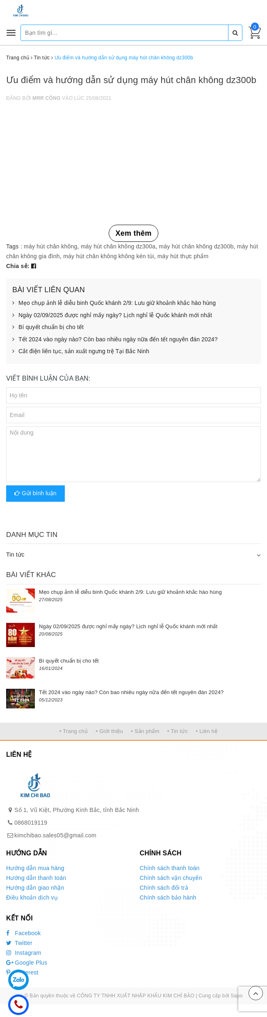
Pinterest (22, 972)
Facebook (23, 933)
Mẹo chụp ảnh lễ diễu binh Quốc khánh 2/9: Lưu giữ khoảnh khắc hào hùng (114, 303)
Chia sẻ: (18, 266)
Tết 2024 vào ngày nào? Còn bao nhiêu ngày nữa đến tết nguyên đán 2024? (115, 340)
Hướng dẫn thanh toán (36, 878)
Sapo (236, 996)
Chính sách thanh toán (170, 868)
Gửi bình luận (35, 493)
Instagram (23, 952)
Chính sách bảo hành (168, 897)
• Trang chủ (73, 731)
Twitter (19, 943)
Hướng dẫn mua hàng (35, 868)
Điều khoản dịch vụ (32, 897)
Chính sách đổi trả (164, 887)
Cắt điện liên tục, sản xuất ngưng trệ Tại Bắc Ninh (80, 351)
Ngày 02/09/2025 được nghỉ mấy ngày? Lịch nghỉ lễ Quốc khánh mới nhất (112, 315)
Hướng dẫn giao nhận (35, 887)
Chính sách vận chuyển (171, 878)
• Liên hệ (206, 731)
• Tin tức (177, 731)
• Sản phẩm (145, 731)
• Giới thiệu (109, 731)
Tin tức (15, 554)
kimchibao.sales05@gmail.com (55, 835)
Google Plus (26, 962)
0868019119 (30, 822)
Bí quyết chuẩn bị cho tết (48, 327)
